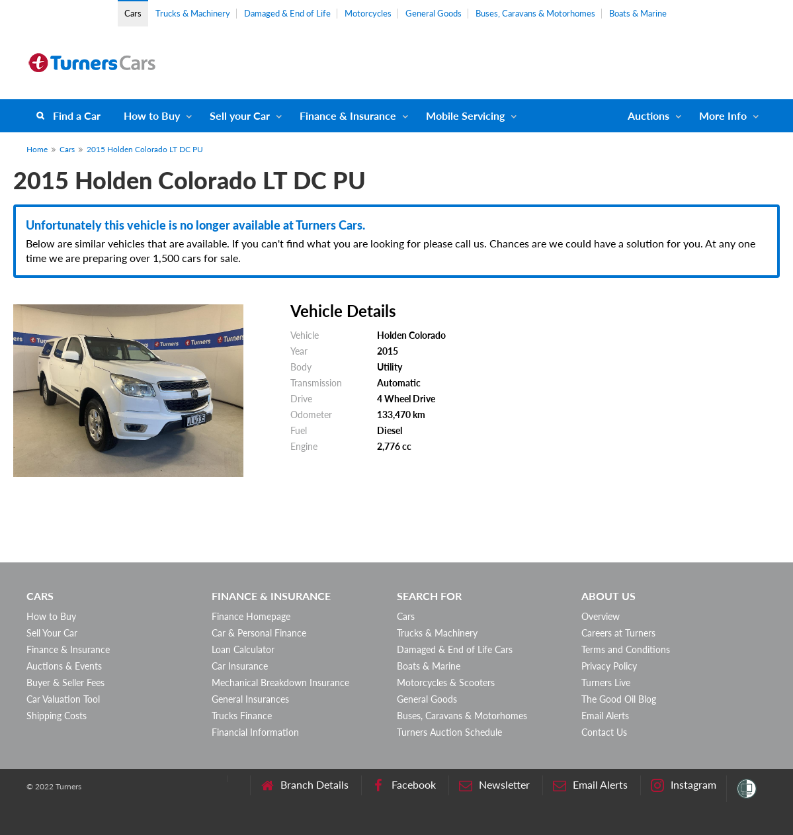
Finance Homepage (251, 616)
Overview (600, 616)
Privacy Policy (609, 666)
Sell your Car (240, 115)
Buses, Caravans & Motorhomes (535, 13)
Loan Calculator (243, 649)
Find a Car (77, 115)
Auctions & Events (64, 666)
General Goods (433, 13)
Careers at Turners (618, 632)
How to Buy (152, 115)
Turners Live (605, 682)
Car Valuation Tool (63, 699)
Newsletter (494, 785)
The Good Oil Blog (618, 699)
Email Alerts (605, 715)
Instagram (683, 785)
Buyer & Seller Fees (65, 682)
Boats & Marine (638, 13)
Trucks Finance (242, 715)
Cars (133, 13)
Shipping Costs (56, 715)
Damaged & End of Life (287, 13)
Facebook (404, 785)
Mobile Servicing (465, 115)
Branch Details (305, 785)
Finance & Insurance (348, 115)
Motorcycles (368, 13)
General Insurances (250, 699)
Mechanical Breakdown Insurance (280, 682)
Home (37, 149)
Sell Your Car (51, 632)
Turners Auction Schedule (449, 732)
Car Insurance (240, 666)
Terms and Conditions (625, 649)
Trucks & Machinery (192, 13)
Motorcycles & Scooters (446, 682)
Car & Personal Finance (259, 632)
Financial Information (255, 732)
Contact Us (604, 732)
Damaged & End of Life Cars (455, 649)
